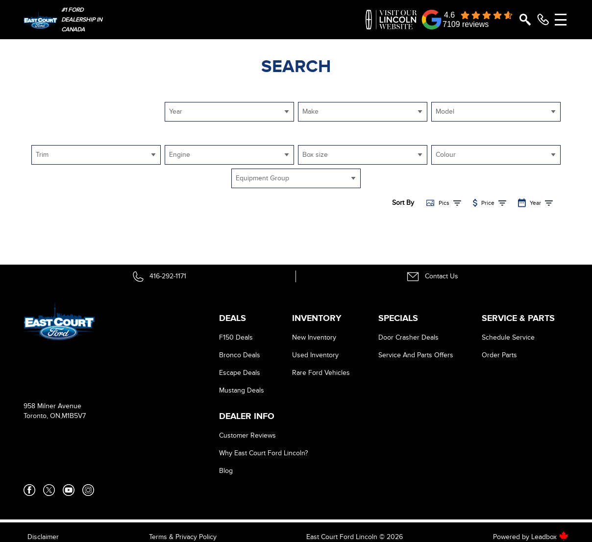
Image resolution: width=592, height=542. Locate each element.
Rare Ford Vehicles (321, 373)
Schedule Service (508, 337)
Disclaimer (43, 537)
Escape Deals (239, 373)
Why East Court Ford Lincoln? (263, 453)
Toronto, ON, (43, 416)
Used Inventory (315, 355)
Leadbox (549, 537)
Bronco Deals (239, 355)
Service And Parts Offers (415, 355)
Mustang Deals (241, 390)
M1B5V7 (74, 416)
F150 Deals (236, 337)
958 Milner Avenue (52, 406)
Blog (226, 471)
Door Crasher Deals (408, 337)
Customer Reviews (247, 435)
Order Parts (499, 355)
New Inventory (314, 337)
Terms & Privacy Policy (183, 537)
